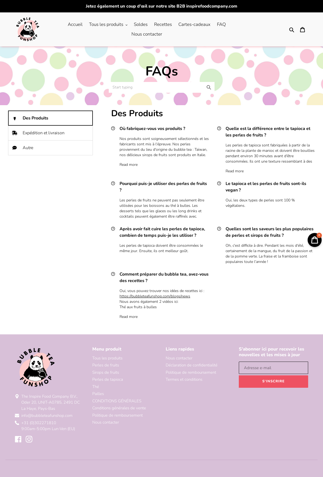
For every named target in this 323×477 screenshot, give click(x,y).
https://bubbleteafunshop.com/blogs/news (155, 296)
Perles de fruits (105, 365)
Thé (95, 386)
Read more (129, 164)
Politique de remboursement (117, 415)
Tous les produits (107, 358)
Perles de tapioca (107, 379)
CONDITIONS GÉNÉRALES (116, 401)
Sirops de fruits (105, 372)
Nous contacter (105, 422)
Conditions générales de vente (119, 408)
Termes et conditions (184, 379)
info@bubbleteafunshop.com (47, 415)
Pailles (98, 393)
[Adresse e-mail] (273, 368)
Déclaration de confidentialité (191, 365)
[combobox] (162, 87)
